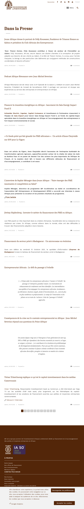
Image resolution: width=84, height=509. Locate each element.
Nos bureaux (8, 477)
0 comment (76, 65)
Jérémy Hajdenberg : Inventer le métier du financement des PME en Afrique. (38, 212)
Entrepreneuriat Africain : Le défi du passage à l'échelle (29, 267)
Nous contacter (9, 483)
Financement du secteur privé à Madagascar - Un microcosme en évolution (37, 241)
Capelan (23, 113)
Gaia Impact (19, 116)
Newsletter (51, 2)
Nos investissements (11, 467)
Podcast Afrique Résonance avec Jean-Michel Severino (28, 76)
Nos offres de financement (13, 465)
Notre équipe (8, 463)
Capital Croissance (35, 113)
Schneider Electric (11, 113)
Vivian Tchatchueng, (12, 389)
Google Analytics (17, 504)
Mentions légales (9, 469)
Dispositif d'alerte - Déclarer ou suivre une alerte (20, 485)
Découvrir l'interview (13, 400)
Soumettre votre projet (11, 481)
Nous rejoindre (9, 479)
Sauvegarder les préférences (63, 491)
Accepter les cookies (64, 504)
